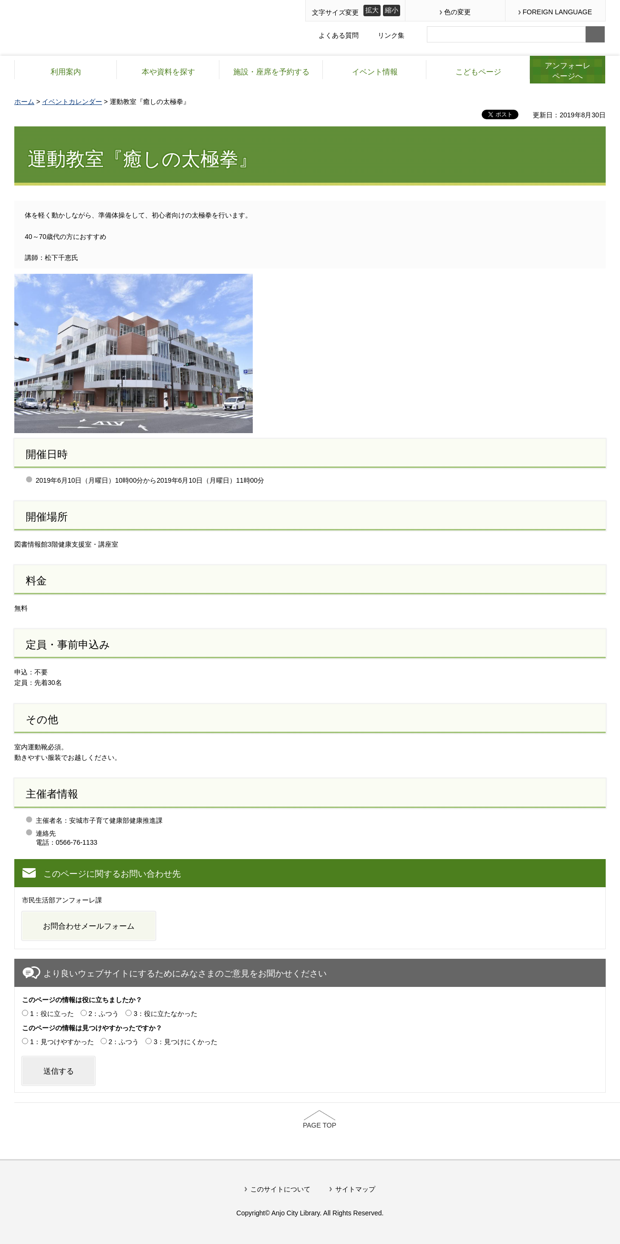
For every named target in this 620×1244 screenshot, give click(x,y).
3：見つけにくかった (185, 1042)
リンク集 (391, 35)
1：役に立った (52, 1013)
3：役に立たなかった (165, 1013)
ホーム (24, 101)
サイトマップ (355, 1189)
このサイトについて (280, 1189)
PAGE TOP (319, 1125)
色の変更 (457, 12)
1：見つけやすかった (62, 1042)
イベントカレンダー (72, 101)
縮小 (391, 10)
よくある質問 (339, 35)
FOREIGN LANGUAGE (557, 12)
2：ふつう (104, 1013)
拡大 (372, 10)
